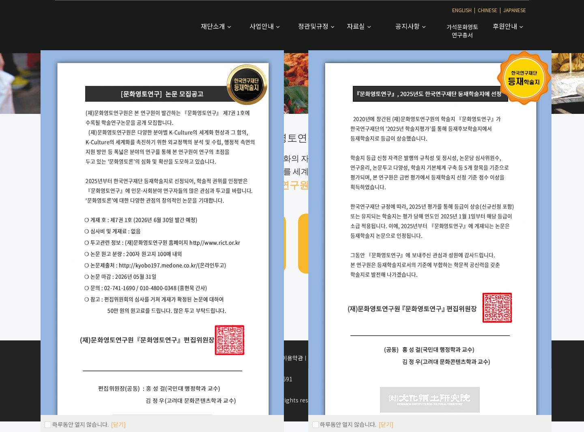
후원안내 (506, 26)
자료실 (357, 26)
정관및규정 (314, 26)
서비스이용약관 (284, 358)
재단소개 (214, 26)
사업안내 (262, 26)
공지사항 (408, 26)
